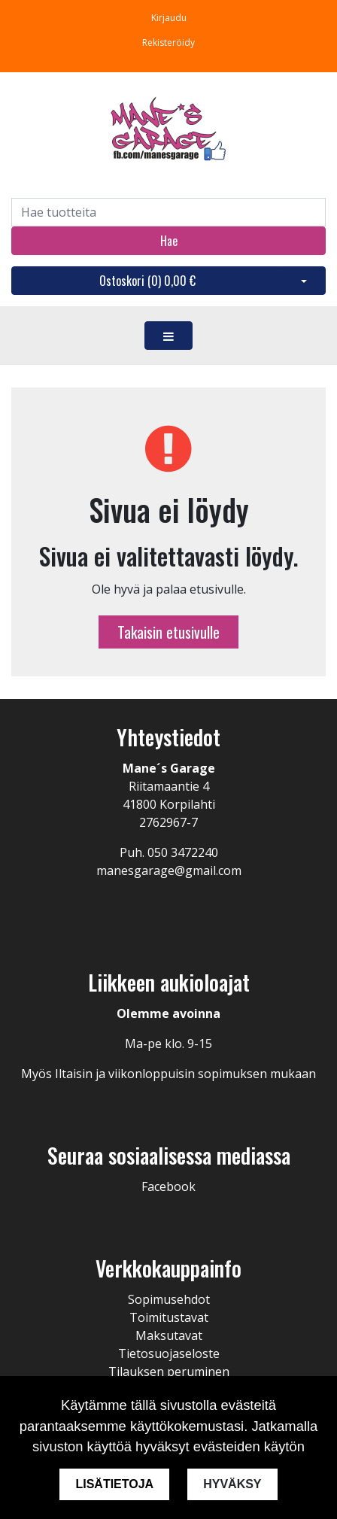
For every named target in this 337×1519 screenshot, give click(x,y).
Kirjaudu (169, 17)
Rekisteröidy (168, 42)
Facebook (168, 1186)
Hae (169, 241)
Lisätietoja (114, 1484)
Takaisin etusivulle (168, 632)
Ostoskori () (147, 281)
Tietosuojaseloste (169, 1353)
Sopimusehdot (169, 1299)
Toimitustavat (168, 1317)
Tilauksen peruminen (168, 1371)
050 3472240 (182, 852)
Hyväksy (232, 1484)
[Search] (168, 212)
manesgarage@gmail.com (168, 870)
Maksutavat (168, 1335)
